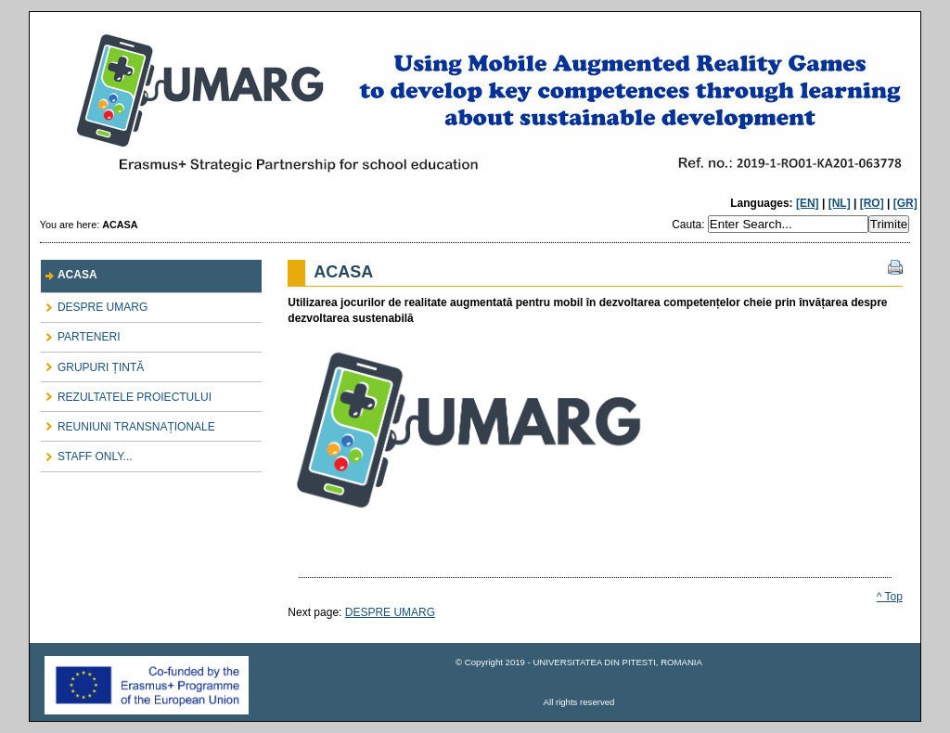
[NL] (839, 203)
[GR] (905, 203)
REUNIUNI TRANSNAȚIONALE (128, 422)
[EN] (807, 203)
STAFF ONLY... (87, 452)
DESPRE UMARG (94, 304)
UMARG (475, 105)
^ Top (890, 596)
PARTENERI (81, 333)
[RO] (872, 203)
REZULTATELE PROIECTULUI (126, 393)
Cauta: (690, 224)
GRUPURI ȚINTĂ (92, 363)
